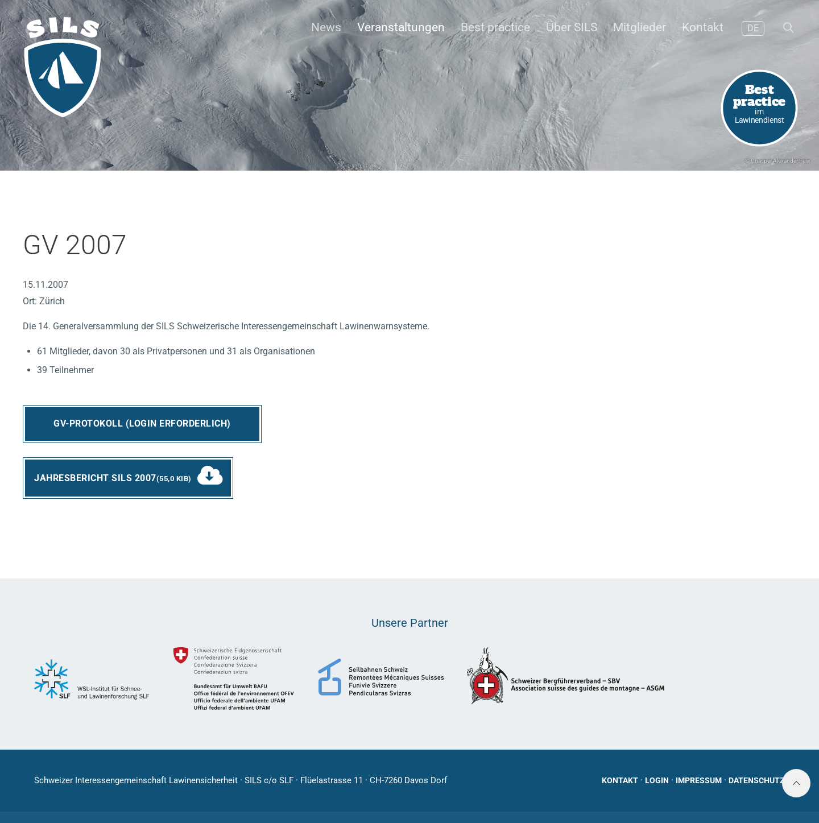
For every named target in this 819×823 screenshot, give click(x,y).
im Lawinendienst (759, 103)
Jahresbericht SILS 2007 (113, 478)
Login (657, 780)
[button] (787, 28)
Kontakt (620, 780)
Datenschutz (757, 780)
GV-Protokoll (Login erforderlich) (142, 423)
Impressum (699, 780)
